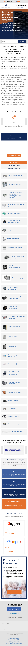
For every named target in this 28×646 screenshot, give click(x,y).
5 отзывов (9, 551)
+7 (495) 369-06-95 (21, 6)
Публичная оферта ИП (14, 641)
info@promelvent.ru (20, 7)
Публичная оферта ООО (14, 639)
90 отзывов (9, 533)
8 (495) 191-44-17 (15, 605)
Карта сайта (13, 637)
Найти (22, 41)
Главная (9, 637)
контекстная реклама (10, 643)
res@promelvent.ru (15, 613)
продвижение (19, 643)
